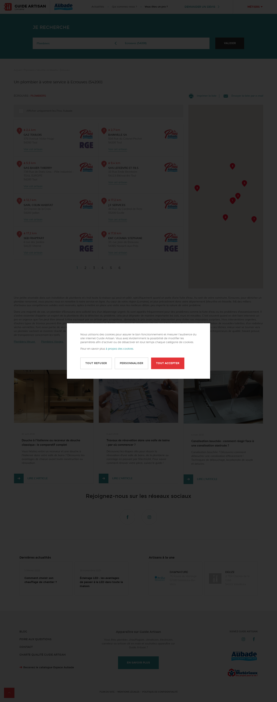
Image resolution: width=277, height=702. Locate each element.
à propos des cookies (119, 349)
